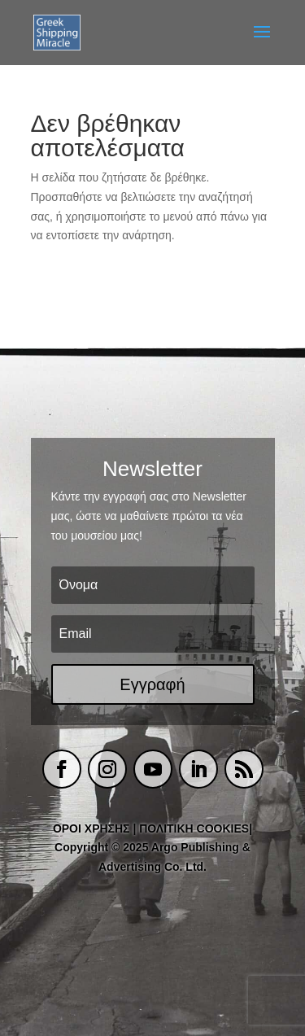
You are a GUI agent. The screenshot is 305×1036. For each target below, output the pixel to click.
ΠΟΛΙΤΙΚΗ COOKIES (194, 828)
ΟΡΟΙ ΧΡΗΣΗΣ (91, 828)
